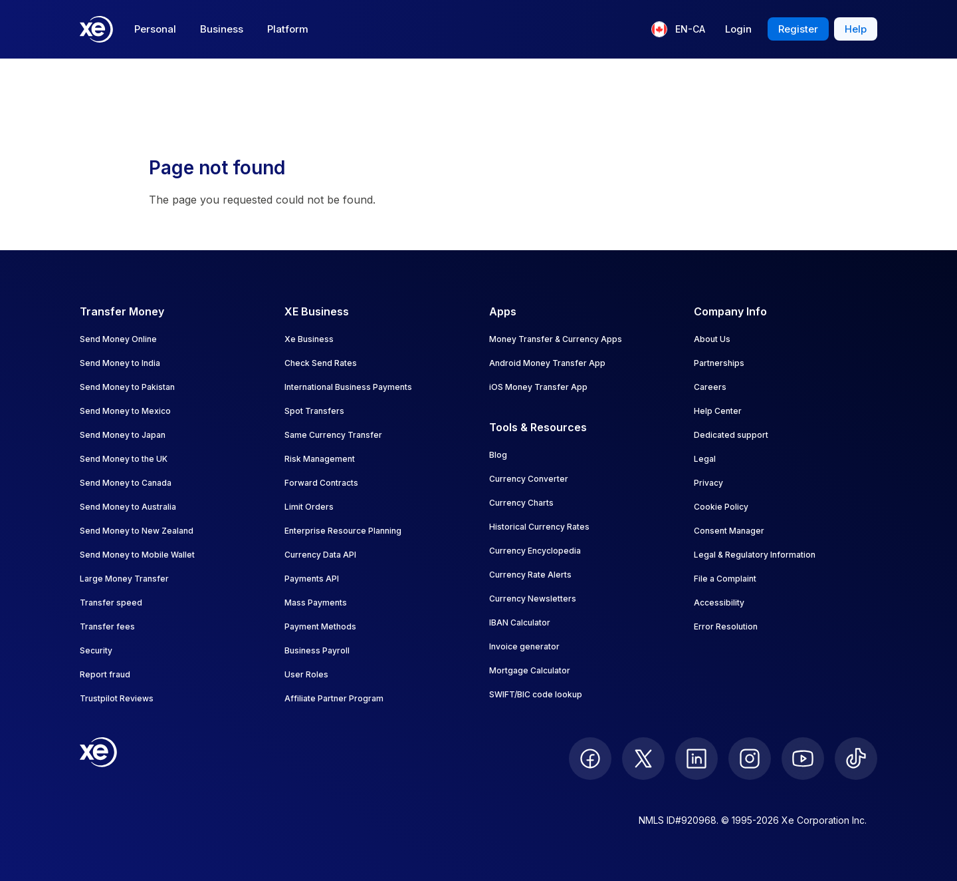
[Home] (96, 29)
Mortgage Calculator (529, 670)
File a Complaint (725, 579)
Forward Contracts (321, 483)
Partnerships (719, 363)
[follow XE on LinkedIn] (696, 758)
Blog (498, 455)
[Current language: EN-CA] (678, 29)
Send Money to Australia (128, 507)
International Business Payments (348, 387)
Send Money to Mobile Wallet (137, 555)
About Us (712, 339)
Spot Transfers (314, 411)
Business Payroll (317, 650)
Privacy (708, 483)
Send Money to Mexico (125, 411)
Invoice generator (524, 646)
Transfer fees (107, 626)
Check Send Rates (320, 363)
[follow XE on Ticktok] (856, 758)
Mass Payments (315, 603)
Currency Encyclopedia (535, 551)
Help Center (718, 411)
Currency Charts (521, 503)
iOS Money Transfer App (538, 387)
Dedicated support (731, 435)
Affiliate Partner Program (333, 698)
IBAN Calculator (519, 622)
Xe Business (309, 339)
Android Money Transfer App (547, 363)
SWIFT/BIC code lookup (535, 694)
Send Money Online (118, 339)
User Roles (306, 674)
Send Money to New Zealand (136, 531)
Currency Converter (528, 479)
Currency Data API (320, 555)
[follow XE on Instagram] (749, 758)
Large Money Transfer (124, 579)
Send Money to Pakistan (127, 387)
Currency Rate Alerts (530, 575)
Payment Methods (320, 626)
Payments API (311, 579)
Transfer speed (111, 603)
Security (96, 650)
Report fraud (105, 674)
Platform (287, 29)
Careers (710, 387)
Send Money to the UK (123, 459)
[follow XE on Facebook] (590, 758)
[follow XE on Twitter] (643, 758)
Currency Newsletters (532, 599)
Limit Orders (309, 507)
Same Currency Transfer (333, 435)
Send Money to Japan (122, 435)
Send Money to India (120, 363)
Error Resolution (726, 626)
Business (221, 29)
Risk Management (319, 459)
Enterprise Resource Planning (342, 531)
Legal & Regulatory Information (754, 555)
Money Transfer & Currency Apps (555, 339)
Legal (705, 459)
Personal (155, 29)
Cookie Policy (721, 507)
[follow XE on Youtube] (803, 758)
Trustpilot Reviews (117, 698)
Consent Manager (729, 531)
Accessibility (719, 603)
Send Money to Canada (125, 483)
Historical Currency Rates (539, 527)
